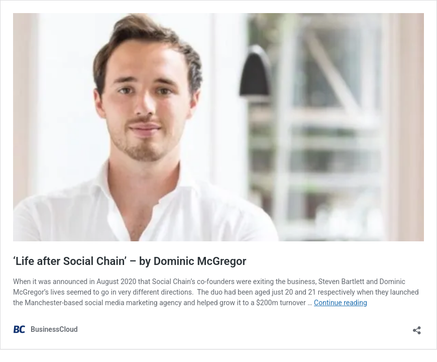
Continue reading (340, 303)
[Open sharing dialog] (417, 327)
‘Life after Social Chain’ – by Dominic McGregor (129, 261)
